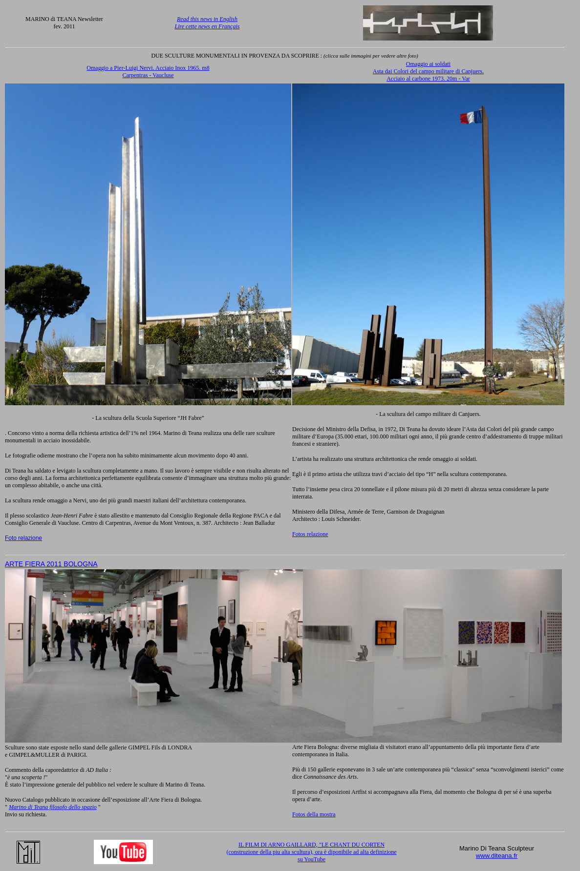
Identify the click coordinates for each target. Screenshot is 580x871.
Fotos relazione (310, 534)
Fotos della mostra (314, 814)
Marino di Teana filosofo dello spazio (53, 807)
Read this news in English (207, 19)
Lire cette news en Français (207, 26)
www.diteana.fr (496, 855)
